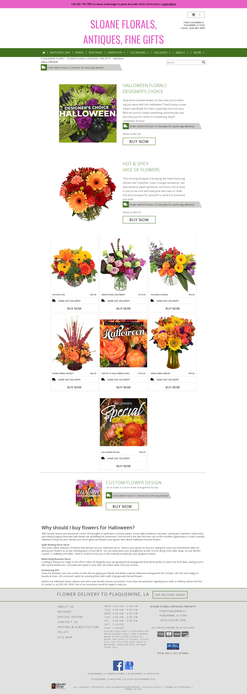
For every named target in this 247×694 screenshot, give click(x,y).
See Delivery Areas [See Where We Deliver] (170, 595)
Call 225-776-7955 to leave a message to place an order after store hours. (123, 4)
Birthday (95, 52)
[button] (196, 15)
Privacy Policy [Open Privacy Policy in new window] (152, 687)
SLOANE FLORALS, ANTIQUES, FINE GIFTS (123, 31)
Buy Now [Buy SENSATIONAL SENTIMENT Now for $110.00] (123, 308)
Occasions (139, 52)
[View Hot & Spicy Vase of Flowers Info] (90, 191)
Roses (79, 52)
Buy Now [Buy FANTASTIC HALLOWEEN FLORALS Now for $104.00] (123, 387)
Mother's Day (60, 52)
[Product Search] (183, 62)
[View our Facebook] (118, 669)
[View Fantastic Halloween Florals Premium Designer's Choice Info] (123, 343)
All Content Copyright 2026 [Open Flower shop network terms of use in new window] (92, 687)
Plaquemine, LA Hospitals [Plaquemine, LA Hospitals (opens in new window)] (143, 673)
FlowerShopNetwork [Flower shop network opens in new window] (126, 687)
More (199, 52)
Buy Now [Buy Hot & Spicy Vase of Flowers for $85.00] (139, 219)
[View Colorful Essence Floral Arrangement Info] (172, 264)
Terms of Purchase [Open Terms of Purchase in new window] (178, 687)
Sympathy (117, 52)
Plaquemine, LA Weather (106, 679)
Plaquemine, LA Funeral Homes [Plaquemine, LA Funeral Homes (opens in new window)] (106, 673)
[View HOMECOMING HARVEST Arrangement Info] (74, 343)
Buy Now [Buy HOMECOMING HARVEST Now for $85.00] (74, 387)
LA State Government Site (139, 679)
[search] (203, 62)
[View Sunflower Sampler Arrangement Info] (172, 343)
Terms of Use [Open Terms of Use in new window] (133, 689)
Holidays (162, 52)
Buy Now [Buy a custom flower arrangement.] (122, 506)
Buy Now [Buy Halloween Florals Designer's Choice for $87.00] (139, 141)
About (182, 52)
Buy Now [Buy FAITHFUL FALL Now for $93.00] (74, 308)
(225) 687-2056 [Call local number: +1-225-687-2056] (197, 28)
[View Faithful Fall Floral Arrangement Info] (74, 264)
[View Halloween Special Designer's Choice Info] (123, 422)
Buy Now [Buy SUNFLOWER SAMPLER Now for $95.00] (173, 387)
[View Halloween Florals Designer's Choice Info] (90, 113)
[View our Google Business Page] (129, 669)
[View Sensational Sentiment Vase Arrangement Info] (123, 264)
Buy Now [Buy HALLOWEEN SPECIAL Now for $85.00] (123, 466)
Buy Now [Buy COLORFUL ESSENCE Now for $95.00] (173, 308)
